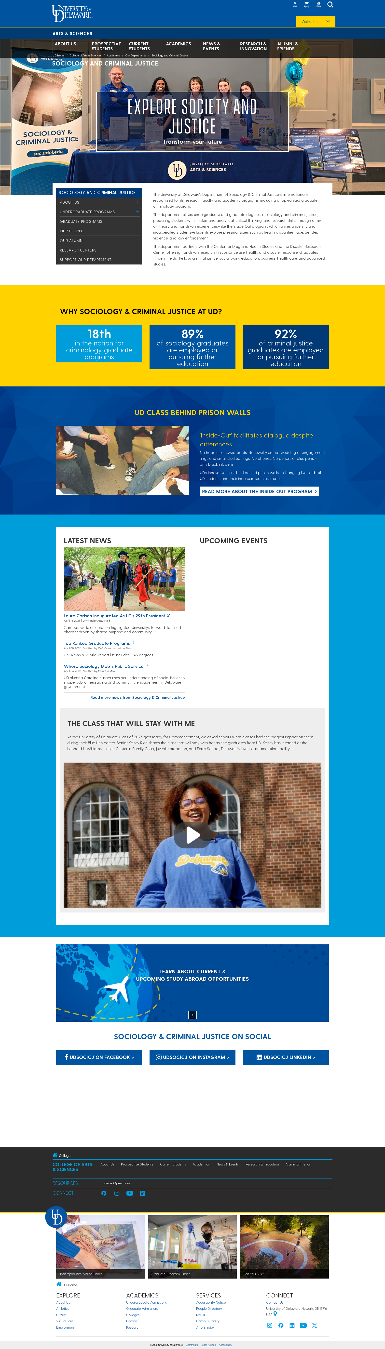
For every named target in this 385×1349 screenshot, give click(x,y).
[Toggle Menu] (138, 202)
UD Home (58, 55)
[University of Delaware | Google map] (275, 1314)
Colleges (132, 1315)
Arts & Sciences (72, 33)
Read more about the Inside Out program (257, 491)
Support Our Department (85, 259)
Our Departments (135, 55)
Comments (192, 1345)
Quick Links (311, 21)
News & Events (211, 46)
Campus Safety (208, 1321)
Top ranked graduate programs (97, 643)
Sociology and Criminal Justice (169, 55)
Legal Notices (208, 1345)
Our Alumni (72, 240)
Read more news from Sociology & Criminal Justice (138, 697)
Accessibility (225, 1345)
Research (133, 1327)
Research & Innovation (253, 46)
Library (131, 1321)
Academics (178, 43)
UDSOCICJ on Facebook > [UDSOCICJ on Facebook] (99, 1057)
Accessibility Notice (211, 1302)
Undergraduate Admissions (146, 1302)
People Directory (209, 1308)
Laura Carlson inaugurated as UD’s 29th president (114, 615)
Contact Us (274, 1302)
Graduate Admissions (142, 1308)
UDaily (61, 1315)
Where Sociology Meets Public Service (104, 666)
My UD (201, 1315)
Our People (71, 231)
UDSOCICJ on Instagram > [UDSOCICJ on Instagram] (192, 1057)
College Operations (115, 1183)
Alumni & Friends (287, 46)
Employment (65, 1327)
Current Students (139, 46)
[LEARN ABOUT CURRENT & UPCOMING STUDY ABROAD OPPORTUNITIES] (192, 983)
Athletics (62, 1308)
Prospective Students (106, 46)
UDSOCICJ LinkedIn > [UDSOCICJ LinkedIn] (286, 1057)
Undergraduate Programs (87, 212)
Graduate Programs (81, 221)
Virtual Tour (64, 1321)
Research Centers (78, 250)
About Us (65, 43)
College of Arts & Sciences (86, 55)
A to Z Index (205, 1327)
